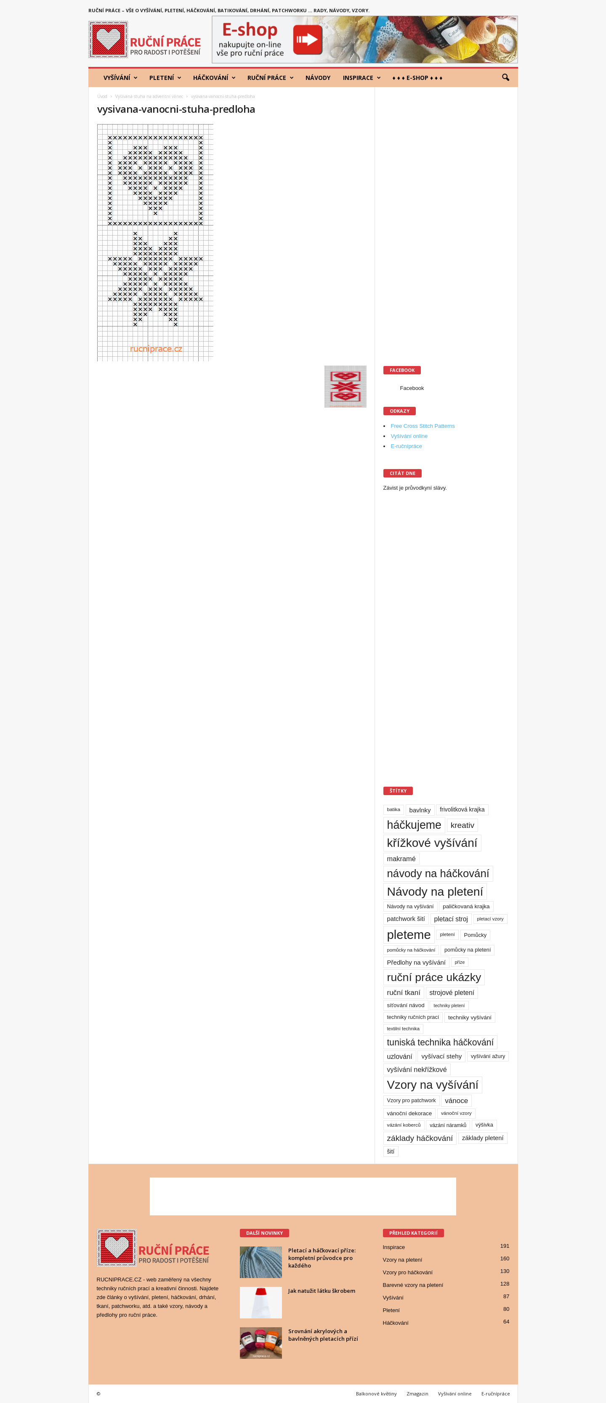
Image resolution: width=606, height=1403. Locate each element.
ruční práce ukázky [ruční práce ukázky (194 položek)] (434, 977)
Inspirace (362, 78)
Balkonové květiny (376, 1393)
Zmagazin (417, 1393)
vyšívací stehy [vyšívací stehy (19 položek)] (441, 1056)
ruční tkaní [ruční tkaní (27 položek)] (403, 993)
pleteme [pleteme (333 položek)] (409, 935)
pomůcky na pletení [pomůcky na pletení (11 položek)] (467, 950)
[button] (505, 78)
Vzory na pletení (403, 1260)
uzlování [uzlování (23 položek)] (399, 1056)
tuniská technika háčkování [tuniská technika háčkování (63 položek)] (440, 1042)
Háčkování (214, 78)
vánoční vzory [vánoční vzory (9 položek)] (456, 1113)
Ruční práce (270, 78)
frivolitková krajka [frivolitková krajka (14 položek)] (462, 809)
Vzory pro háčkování (408, 1272)
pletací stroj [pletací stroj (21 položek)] (451, 919)
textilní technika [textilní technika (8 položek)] (403, 1028)
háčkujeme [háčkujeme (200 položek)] (414, 825)
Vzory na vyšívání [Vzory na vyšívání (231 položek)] (433, 1084)
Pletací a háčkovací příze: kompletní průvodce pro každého (322, 1258)
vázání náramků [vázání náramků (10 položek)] (448, 1125)
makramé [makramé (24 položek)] (401, 858)
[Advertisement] (446, 221)
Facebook (412, 388)
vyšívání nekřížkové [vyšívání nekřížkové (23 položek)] (417, 1069)
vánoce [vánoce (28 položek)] (456, 1101)
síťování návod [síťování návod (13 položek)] (406, 1005)
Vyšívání (121, 78)
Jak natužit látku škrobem (321, 1290)
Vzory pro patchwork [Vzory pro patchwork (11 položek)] (411, 1100)
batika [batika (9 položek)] (393, 809)
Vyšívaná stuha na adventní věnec (149, 96)
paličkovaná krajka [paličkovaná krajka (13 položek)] (466, 906)
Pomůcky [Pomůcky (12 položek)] (475, 935)
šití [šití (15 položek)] (391, 1151)
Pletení (165, 78)
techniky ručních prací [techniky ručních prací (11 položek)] (413, 1017)
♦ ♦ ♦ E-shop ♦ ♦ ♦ (418, 78)
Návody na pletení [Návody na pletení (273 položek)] (435, 891)
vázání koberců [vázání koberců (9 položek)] (404, 1125)
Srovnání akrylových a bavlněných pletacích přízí (323, 1334)
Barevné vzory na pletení (413, 1285)
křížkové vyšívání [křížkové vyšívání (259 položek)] (432, 842)
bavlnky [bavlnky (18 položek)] (420, 810)
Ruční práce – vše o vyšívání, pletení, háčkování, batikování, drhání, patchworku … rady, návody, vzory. (228, 10)
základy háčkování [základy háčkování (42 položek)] (420, 1138)
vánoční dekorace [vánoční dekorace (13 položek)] (409, 1113)
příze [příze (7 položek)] (460, 962)
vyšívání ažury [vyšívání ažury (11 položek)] (488, 1056)
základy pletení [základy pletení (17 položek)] (483, 1138)
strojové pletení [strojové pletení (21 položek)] (452, 992)
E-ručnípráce (406, 446)
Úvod (102, 96)
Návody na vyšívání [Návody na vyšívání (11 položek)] (410, 906)
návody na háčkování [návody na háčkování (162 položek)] (438, 873)
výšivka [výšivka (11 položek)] (484, 1125)
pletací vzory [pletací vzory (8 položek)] (490, 918)
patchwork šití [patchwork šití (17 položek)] (406, 918)
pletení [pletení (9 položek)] (447, 934)
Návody (318, 78)
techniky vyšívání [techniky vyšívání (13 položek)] (470, 1017)
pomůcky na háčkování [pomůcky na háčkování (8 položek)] (411, 949)
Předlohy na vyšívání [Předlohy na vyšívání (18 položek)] (416, 962)
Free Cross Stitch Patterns (423, 426)
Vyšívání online (409, 436)
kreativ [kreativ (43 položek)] (463, 825)
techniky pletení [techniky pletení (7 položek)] (449, 1005)
